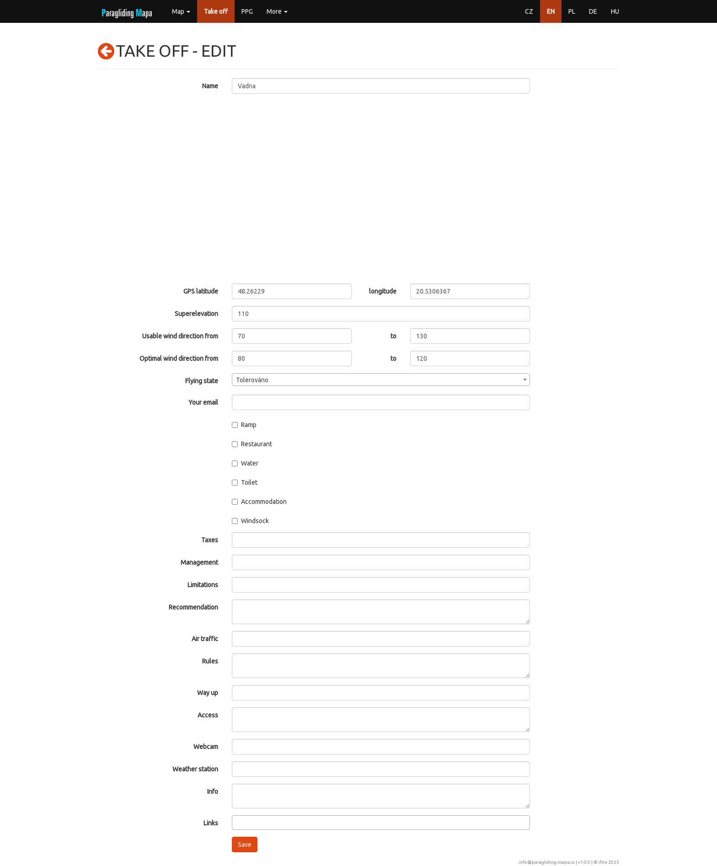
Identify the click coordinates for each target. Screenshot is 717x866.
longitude (382, 291)
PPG (247, 11)
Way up (207, 692)
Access (208, 715)
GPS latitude (200, 291)
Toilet (244, 482)
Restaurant (252, 444)
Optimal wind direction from (178, 358)
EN (551, 11)
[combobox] (381, 379)
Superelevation (196, 313)
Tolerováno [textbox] (252, 380)
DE (593, 11)
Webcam (205, 746)
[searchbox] (237, 822)
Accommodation (259, 501)
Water (245, 463)
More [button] (277, 11)
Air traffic (205, 638)
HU (615, 11)
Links (210, 823)
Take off (216, 11)
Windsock (250, 520)
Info (212, 791)
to (393, 336)
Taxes (209, 540)
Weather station (195, 769)
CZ (529, 11)
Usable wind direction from (180, 336)
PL (571, 11)
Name (210, 86)
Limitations (202, 584)
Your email (203, 402)
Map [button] (181, 11)
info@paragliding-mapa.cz (547, 862)
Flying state (201, 381)
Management (199, 562)
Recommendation (193, 607)
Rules (210, 661)
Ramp (244, 424)
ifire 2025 (609, 862)
